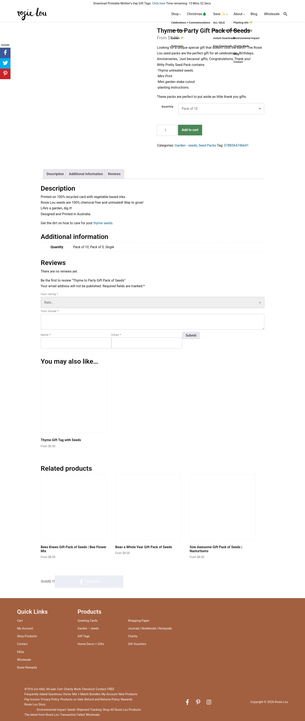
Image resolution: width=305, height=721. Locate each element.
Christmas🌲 (197, 14)
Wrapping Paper (138, 621)
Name (46, 334)
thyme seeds (103, 223)
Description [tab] (55, 174)
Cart (20, 621)
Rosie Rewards (27, 667)
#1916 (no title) (34, 689)
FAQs (20, 652)
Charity (132, 636)
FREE (110, 689)
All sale (51, 689)
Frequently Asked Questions (43, 694)
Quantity (168, 106)
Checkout (88, 689)
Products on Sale (71, 699)
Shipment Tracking (89, 710)
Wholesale (272, 14)
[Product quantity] (167, 130)
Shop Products (27, 636)
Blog (254, 14)
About (238, 14)
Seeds (71, 710)
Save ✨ (219, 14)
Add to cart (190, 130)
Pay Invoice (32, 699)
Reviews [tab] (114, 174)
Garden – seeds (88, 628)
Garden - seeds (186, 145)
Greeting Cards (88, 621)
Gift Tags (84, 636)
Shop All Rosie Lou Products (122, 710)
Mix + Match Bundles (86, 694)
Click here (159, 3)
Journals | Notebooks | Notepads (150, 628)
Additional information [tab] (86, 174)
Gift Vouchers (137, 644)
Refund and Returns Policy (102, 699)
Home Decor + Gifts (91, 644)
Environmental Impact (51, 710)
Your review (50, 311)
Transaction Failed (72, 715)
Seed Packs (207, 145)
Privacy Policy (50, 699)
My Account (25, 628)
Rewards (126, 699)
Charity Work (72, 689)
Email (116, 334)
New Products (127, 694)
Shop (175, 14)
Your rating (49, 294)
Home (67, 694)
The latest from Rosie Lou (41, 715)
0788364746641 (236, 145)
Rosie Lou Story (34, 704)
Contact (22, 644)
